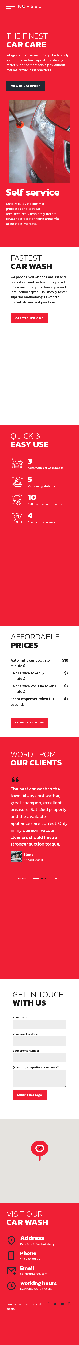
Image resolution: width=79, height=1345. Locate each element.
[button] (20, 878)
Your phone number (26, 1051)
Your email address (25, 1034)
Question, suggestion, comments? (36, 1067)
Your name (20, 1017)
